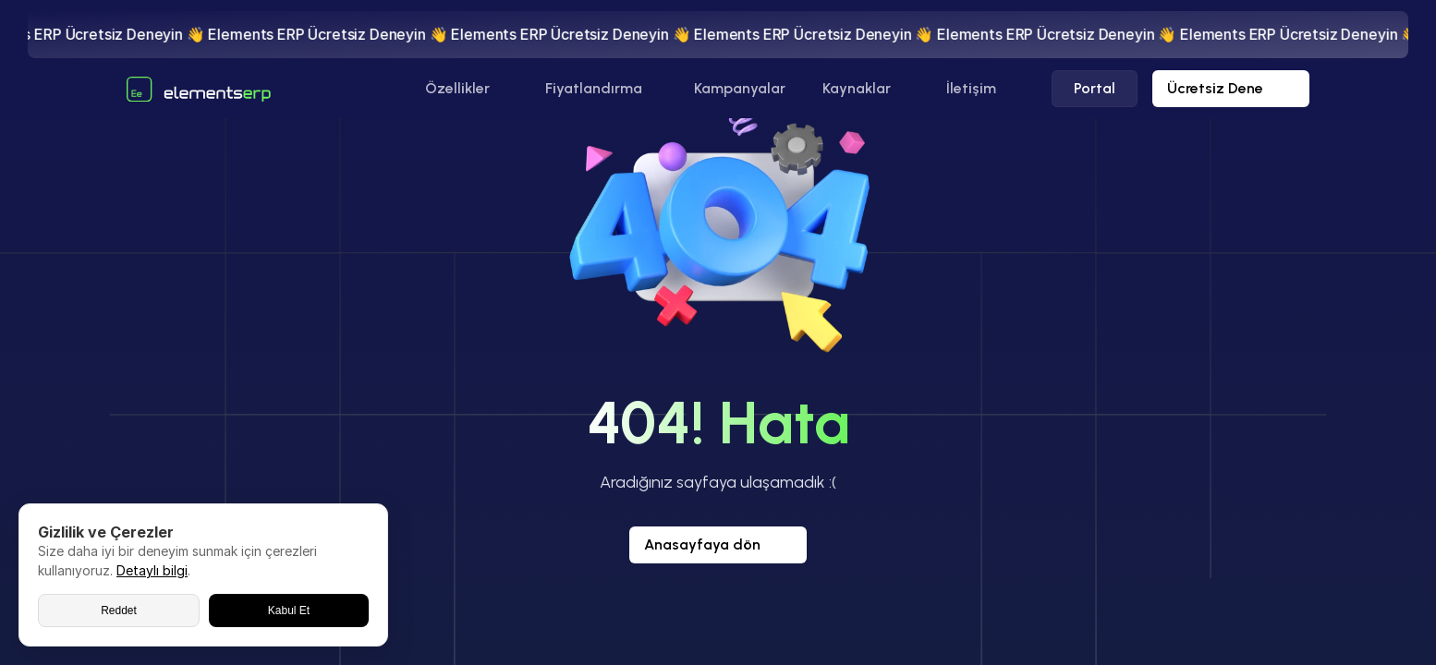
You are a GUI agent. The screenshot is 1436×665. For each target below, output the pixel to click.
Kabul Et (289, 610)
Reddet (119, 610)
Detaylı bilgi (152, 570)
